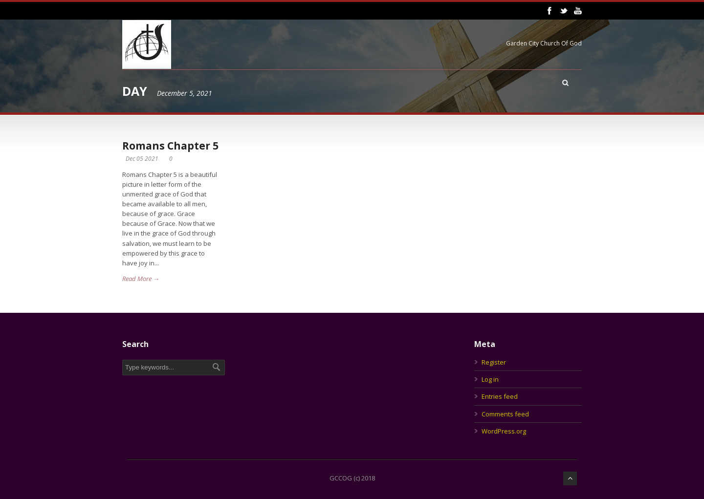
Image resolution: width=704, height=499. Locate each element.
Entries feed (500, 396)
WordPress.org (504, 431)
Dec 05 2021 (142, 158)
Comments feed (505, 414)
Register (494, 362)
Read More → (140, 278)
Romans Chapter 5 (170, 145)
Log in (490, 379)
